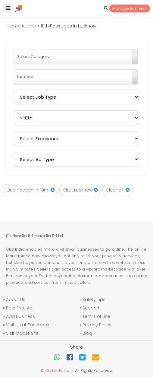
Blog (87, 333)
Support (91, 308)
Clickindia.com (59, 370)
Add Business (20, 316)
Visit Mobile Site (22, 333)
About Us (15, 299)
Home (14, 26)
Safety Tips (94, 299)
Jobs (30, 26)
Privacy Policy (97, 325)
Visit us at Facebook (27, 325)
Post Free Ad (19, 308)
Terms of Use (96, 316)
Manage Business (129, 8)
